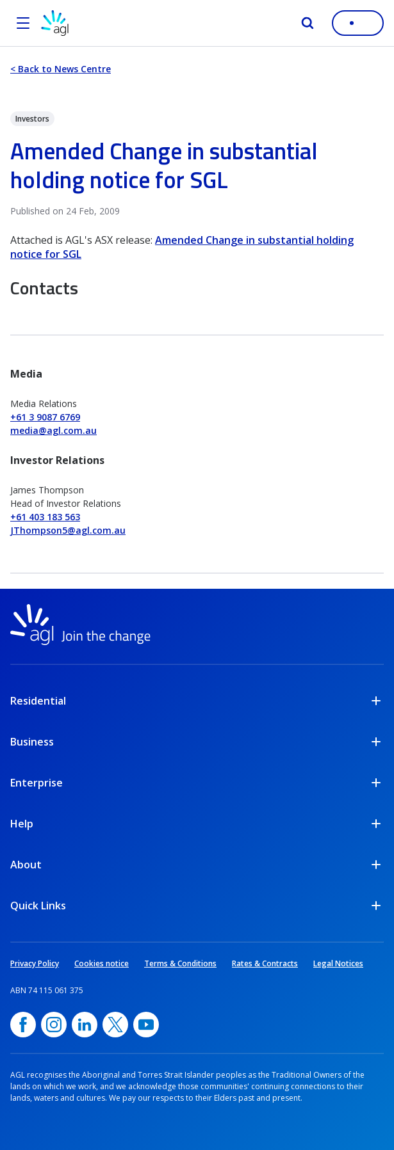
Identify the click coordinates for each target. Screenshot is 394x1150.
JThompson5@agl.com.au (68, 530)
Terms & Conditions (180, 963)
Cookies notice (101, 963)
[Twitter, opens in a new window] (115, 1024)
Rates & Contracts (265, 963)
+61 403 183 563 (45, 517)
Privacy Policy (34, 963)
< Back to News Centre (60, 69)
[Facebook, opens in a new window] (23, 1024)
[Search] (307, 23)
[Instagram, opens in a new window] (54, 1024)
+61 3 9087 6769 (45, 417)
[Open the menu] (23, 23)
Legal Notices (338, 963)
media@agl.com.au (53, 430)
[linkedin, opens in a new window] (84, 1024)
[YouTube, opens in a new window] (146, 1024)
